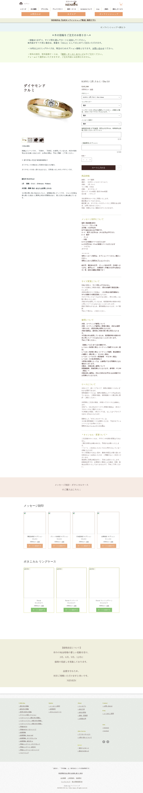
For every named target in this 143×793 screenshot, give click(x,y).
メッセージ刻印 (87, 120)
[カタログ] (71, 14)
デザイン (85, 93)
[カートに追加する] (35, 546)
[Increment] (90, 160)
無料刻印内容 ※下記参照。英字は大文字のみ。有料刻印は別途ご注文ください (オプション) (101, 129)
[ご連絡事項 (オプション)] (101, 147)
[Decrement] (83, 160)
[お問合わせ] (35, 14)
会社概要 (63, 778)
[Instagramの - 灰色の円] (107, 741)
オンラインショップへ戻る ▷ (113, 27)
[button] (121, 3)
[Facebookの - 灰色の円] (103, 741)
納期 (91, 89)
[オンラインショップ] (109, 14)
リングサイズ (86, 102)
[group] (71, 530)
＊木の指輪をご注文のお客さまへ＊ (71, 35)
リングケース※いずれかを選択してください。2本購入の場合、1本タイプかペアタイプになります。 (101, 111)
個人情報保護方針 (77, 781)
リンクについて (65, 781)
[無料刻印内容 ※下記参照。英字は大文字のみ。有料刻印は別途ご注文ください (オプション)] (101, 134)
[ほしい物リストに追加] (118, 167)
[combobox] (101, 97)
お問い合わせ (98, 48)
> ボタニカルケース (55, 712)
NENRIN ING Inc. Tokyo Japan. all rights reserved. (72, 788)
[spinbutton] (87, 160)
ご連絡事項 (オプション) (89, 143)
